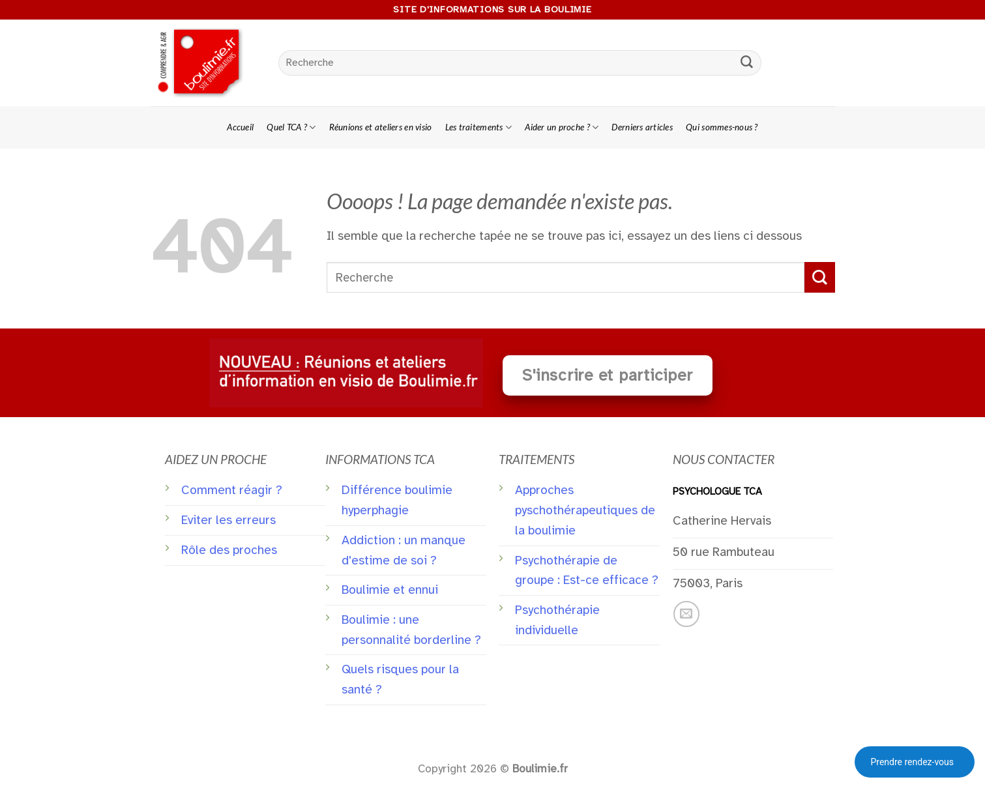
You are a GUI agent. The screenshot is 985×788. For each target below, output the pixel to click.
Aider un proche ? (561, 127)
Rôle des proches (229, 550)
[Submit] (746, 63)
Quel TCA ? (291, 127)
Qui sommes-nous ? (722, 127)
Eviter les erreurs (228, 520)
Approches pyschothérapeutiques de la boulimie (585, 510)
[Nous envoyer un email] (686, 614)
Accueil (240, 127)
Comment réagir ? (231, 490)
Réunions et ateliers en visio (380, 127)
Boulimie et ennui (390, 590)
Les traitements (478, 127)
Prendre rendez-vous (912, 762)
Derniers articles (642, 127)
